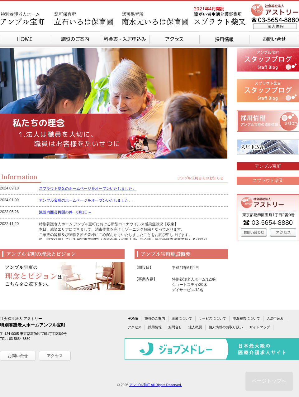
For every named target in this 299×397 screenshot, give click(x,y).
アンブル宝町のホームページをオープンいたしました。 (85, 200)
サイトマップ (259, 327)
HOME (133, 318)
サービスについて (212, 318)
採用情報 (155, 327)
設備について (182, 318)
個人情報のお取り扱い (226, 327)
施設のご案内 (155, 318)
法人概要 (195, 327)
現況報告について (246, 318)
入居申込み (275, 318)
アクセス (55, 355)
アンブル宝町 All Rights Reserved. (155, 385)
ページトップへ (269, 381)
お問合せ (175, 327)
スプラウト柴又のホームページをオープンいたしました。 (87, 188)
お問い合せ (18, 355)
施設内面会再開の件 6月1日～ (65, 212)
